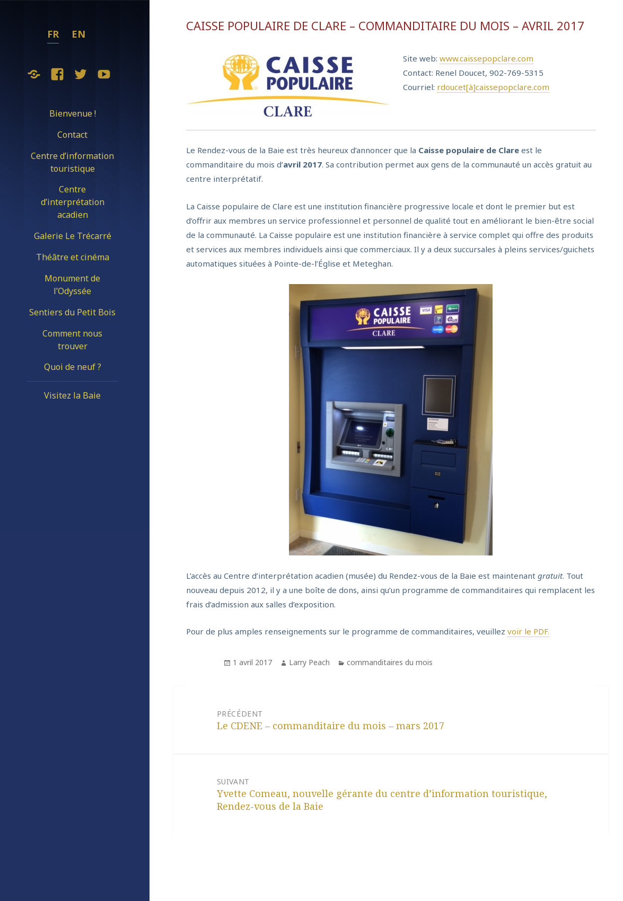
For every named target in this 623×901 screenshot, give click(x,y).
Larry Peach (309, 662)
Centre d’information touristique (72, 162)
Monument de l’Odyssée (72, 284)
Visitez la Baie (72, 395)
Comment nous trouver (72, 340)
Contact (72, 134)
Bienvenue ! (72, 113)
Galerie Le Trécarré (72, 236)
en (78, 34)
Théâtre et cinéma (72, 257)
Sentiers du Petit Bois (72, 312)
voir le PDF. (528, 631)
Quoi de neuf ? (72, 367)
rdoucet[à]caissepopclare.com (493, 87)
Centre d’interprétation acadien (72, 201)
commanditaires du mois (390, 662)
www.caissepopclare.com (486, 58)
